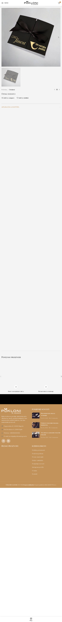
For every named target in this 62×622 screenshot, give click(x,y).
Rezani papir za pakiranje (45, 520)
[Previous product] (54, 218)
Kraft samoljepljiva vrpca (16, 520)
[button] (3, 37)
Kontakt (34, 603)
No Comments (53, 547)
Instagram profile (38, 596)
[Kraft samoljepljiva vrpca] (16, 503)
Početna (4, 218)
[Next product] (59, 218)
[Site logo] (31, 3)
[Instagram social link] (3, 570)
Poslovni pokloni (37, 582)
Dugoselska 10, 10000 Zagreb (13, 555)
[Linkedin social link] (8, 570)
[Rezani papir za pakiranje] (46, 503)
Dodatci (12, 218)
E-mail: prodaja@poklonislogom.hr (15, 565)
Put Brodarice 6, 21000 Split (13, 558)
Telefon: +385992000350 (12, 561)
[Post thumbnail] (35, 544)
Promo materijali (37, 586)
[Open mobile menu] (4, 3)
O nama (34, 599)
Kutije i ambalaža (37, 589)
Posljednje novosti (38, 592)
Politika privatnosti (38, 579)
